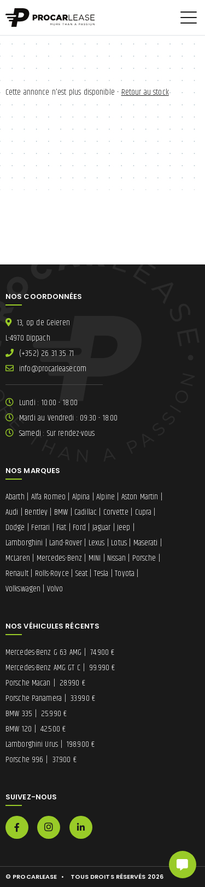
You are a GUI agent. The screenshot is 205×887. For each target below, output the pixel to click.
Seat (81, 573)
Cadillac (85, 512)
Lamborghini (24, 543)
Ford (79, 527)
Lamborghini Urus (50, 744)
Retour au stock (145, 92)
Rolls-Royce (52, 573)
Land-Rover (65, 543)
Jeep (123, 527)
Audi (11, 512)
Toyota (124, 573)
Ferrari (40, 527)
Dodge (15, 527)
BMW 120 (35, 729)
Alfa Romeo (48, 497)
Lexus (97, 543)
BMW (61, 512)
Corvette (115, 512)
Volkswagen (22, 589)
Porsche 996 (41, 759)
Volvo (55, 589)
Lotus (119, 543)
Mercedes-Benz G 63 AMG (59, 652)
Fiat (61, 527)
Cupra (143, 512)
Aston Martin (140, 497)
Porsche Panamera (50, 698)
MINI (95, 558)
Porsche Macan (45, 683)
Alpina (81, 497)
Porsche (144, 558)
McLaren (17, 558)
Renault (16, 573)
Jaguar (101, 527)
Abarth (15, 497)
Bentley (36, 512)
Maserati (145, 543)
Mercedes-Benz (59, 558)
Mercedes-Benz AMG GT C (60, 667)
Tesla (101, 573)
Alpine (105, 497)
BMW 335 (36, 713)
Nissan (116, 558)
